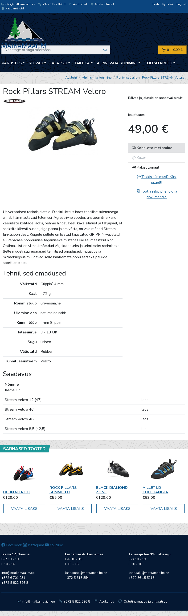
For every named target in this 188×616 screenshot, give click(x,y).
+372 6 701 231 (13, 577)
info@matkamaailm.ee (18, 4)
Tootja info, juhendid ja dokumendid (156, 194)
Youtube (54, 545)
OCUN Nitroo (16, 492)
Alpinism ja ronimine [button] (117, 63)
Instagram (33, 545)
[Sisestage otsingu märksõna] (55, 49)
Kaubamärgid (12, 8)
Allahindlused (102, 4)
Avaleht (71, 77)
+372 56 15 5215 (141, 577)
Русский (167, 4)
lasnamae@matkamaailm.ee (86, 573)
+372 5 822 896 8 (51, 4)
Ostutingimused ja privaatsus (143, 601)
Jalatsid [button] (58, 63)
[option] (63, 131)
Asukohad (78, 4)
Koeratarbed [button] (158, 63)
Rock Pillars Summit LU (63, 490)
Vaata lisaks (24, 508)
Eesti (155, 4)
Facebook (11, 545)
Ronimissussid (126, 77)
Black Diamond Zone (112, 490)
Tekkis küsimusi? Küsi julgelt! (156, 179)
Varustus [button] (12, 63)
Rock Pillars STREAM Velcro (163, 77)
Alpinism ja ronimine (97, 77)
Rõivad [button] (36, 63)
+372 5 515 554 (77, 577)
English (181, 4)
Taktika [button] (82, 63)
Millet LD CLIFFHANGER (155, 490)
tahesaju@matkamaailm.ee (149, 573)
